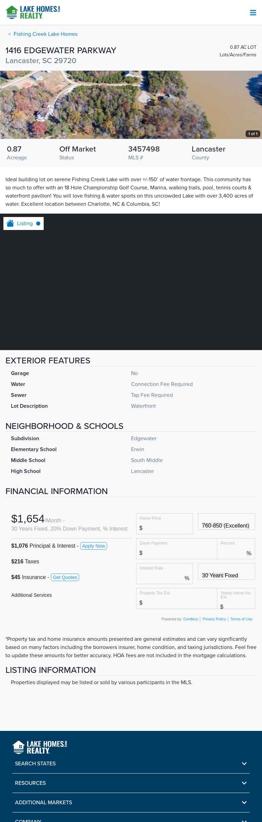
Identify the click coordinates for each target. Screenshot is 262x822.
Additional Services (31, 595)
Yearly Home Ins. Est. (236, 595)
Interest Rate (151, 568)
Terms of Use (241, 619)
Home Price (150, 518)
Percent (228, 543)
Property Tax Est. (155, 593)
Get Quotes (65, 577)
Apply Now (93, 546)
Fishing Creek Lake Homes (45, 34)
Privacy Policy (214, 619)
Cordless (191, 619)
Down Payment (154, 543)
